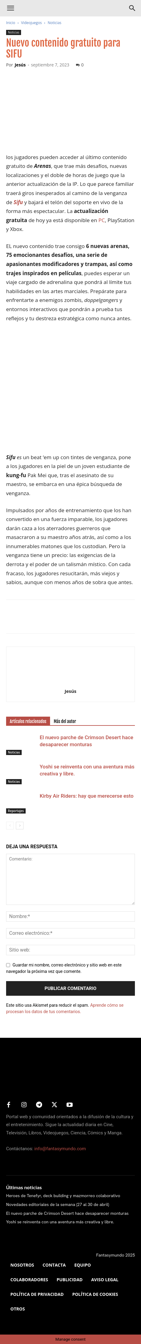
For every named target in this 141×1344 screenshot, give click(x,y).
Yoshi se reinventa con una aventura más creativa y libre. (60, 1222)
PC (101, 220)
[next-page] (20, 825)
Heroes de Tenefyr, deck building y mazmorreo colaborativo (63, 1195)
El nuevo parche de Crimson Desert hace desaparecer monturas (67, 1213)
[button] (10, 8)
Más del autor (65, 721)
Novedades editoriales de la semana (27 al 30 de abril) (57, 1204)
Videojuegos (31, 22)
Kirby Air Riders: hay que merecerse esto (86, 796)
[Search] (132, 8)
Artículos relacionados (28, 721)
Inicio (10, 22)
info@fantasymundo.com (60, 1148)
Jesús (20, 65)
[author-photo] (70, 682)
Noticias (54, 22)
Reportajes (16, 811)
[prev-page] (10, 825)
